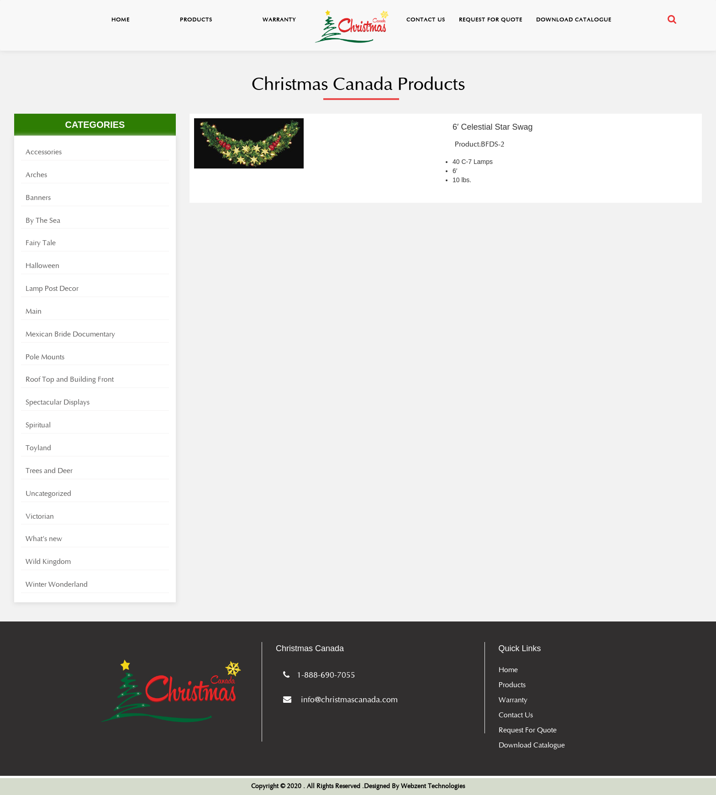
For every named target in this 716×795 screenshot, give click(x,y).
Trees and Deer (49, 470)
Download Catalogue (573, 19)
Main (34, 311)
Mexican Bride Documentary (70, 334)
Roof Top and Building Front (70, 379)
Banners (38, 197)
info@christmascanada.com (338, 699)
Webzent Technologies (433, 786)
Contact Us (425, 19)
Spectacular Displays (58, 402)
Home (120, 19)
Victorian (40, 516)
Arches (36, 175)
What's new (44, 538)
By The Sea (43, 220)
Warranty (279, 19)
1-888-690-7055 (317, 675)
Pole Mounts (45, 357)
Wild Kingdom (48, 561)
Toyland (38, 448)
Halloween (42, 265)
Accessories (44, 152)
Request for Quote (490, 19)
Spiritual (38, 425)
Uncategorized (48, 493)
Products (196, 19)
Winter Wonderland (57, 584)
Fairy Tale (41, 243)
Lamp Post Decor (52, 288)
